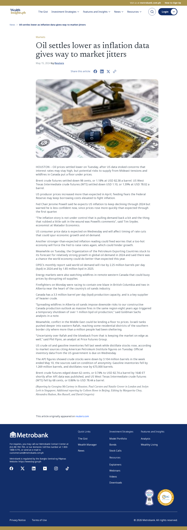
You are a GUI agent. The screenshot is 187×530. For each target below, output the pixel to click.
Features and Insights (97, 12)
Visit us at (145, 3)
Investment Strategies (65, 12)
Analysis (145, 438)
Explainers (115, 464)
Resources (134, 12)
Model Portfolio (118, 438)
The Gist (43, 12)
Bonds (112, 444)
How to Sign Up (173, 3)
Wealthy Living (149, 444)
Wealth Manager (87, 444)
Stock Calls (115, 450)
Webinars (114, 470)
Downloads (115, 482)
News (119, 12)
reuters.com (82, 416)
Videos (113, 476)
